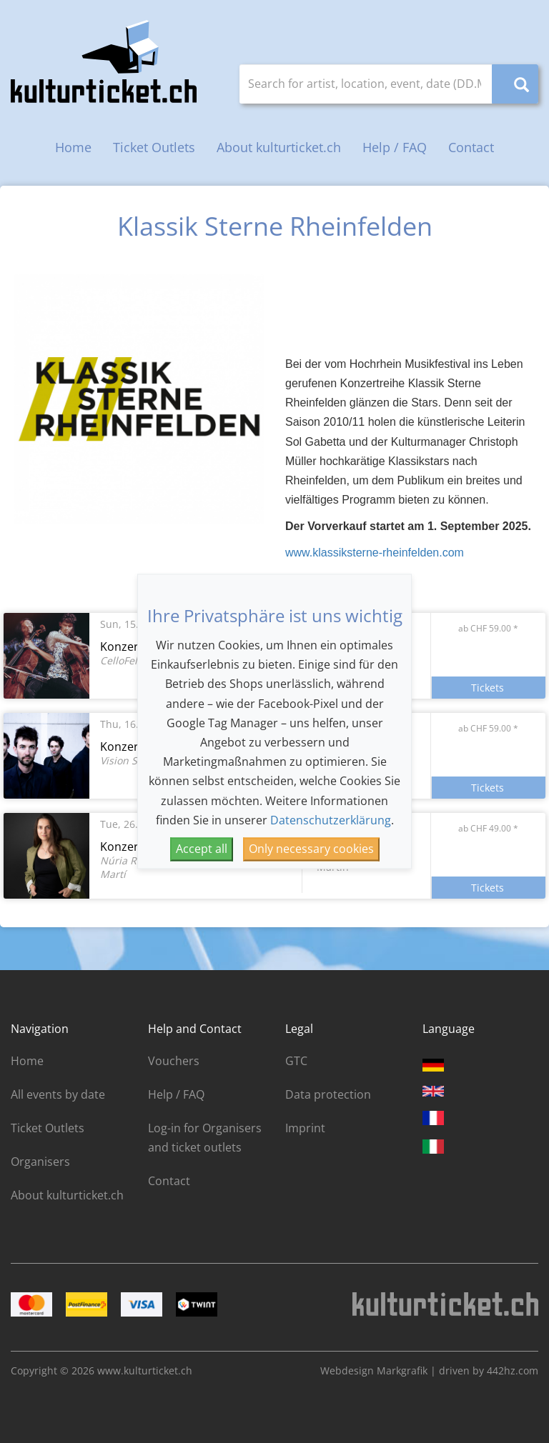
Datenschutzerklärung (330, 820)
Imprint (305, 1128)
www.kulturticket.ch (144, 1370)
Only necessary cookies (311, 849)
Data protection (328, 1094)
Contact (471, 147)
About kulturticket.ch (279, 147)
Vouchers (173, 1061)
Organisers (40, 1161)
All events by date (58, 1094)
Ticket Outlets (154, 147)
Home (73, 147)
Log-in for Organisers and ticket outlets (205, 1137)
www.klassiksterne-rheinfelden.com (374, 552)
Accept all (201, 849)
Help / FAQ (394, 147)
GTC (296, 1061)
